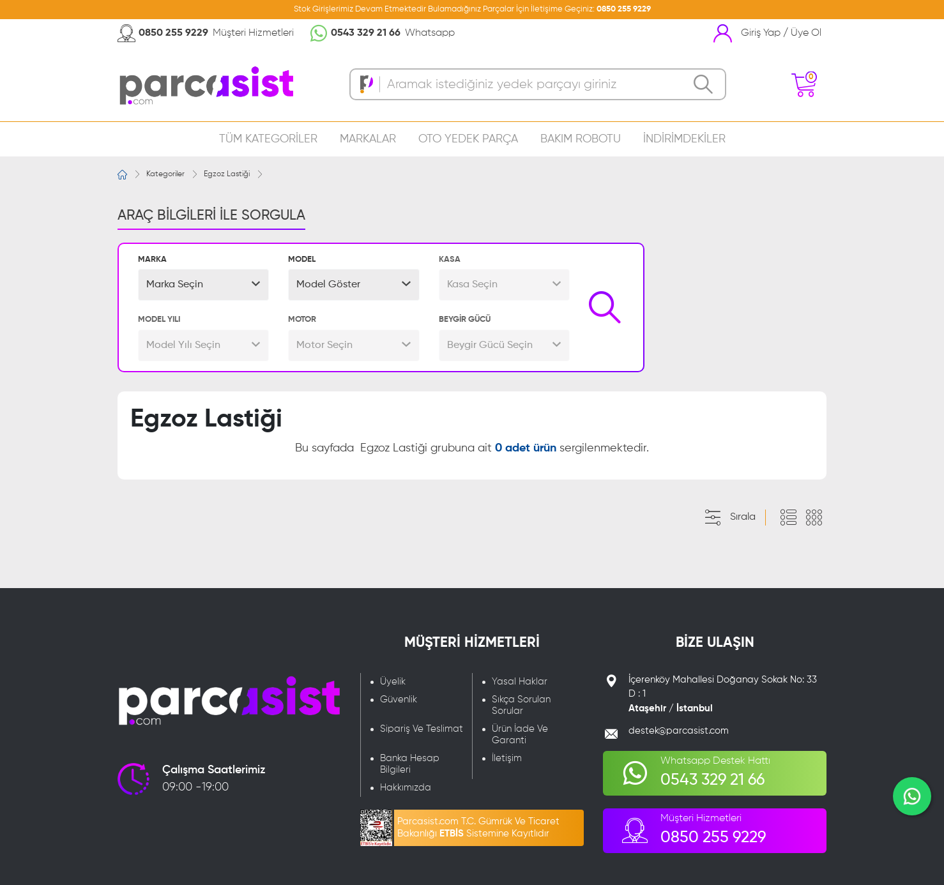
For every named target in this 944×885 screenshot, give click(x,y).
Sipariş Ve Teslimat (421, 729)
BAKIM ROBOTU (580, 139)
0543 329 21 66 (365, 33)
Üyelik (393, 681)
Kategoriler (165, 174)
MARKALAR (368, 139)
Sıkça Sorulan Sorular (521, 705)
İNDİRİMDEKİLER (684, 139)
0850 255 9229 (624, 9)
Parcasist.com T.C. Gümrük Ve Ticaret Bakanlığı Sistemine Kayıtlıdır (478, 827)
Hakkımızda (405, 787)
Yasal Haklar (519, 681)
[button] (203, 285)
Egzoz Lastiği (227, 174)
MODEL (302, 259)
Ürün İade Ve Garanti (520, 734)
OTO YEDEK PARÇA (468, 139)
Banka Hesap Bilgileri (409, 764)
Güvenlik (398, 699)
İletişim (507, 758)
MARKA (152, 259)
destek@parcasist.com (678, 731)
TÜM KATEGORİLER (268, 139)
